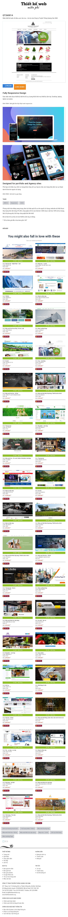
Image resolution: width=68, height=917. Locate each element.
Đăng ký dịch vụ (41, 852)
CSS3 (21, 201)
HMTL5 (6, 201)
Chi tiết (14, 258)
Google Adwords (8, 873)
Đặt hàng (20, 258)
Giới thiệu (6, 854)
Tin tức (39, 867)
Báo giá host (7, 869)
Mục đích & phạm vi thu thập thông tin (15, 908)
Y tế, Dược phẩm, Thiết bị (27, 826)
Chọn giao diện (8, 856)
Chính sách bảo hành (10, 900)
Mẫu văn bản (7, 877)
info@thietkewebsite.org (13, 891)
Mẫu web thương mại (43, 826)
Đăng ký (39, 856)
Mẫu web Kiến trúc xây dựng (28, 830)
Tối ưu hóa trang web (10, 875)
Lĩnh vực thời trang (56, 830)
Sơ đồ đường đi (41, 871)
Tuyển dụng (40, 869)
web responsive (28, 101)
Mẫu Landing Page (8, 834)
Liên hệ (6, 861)
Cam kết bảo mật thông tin (11, 913)
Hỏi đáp (6, 859)
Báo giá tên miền (8, 867)
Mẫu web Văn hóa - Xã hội (23, 18)
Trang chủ (6, 852)
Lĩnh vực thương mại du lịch (10, 826)
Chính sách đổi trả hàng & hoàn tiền (14, 902)
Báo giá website (8, 871)
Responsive (14, 201)
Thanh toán (40, 854)
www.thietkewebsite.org (9, 893)
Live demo (19, 86)
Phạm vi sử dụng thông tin (11, 911)
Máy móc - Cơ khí (43, 830)
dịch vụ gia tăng (17, 192)
